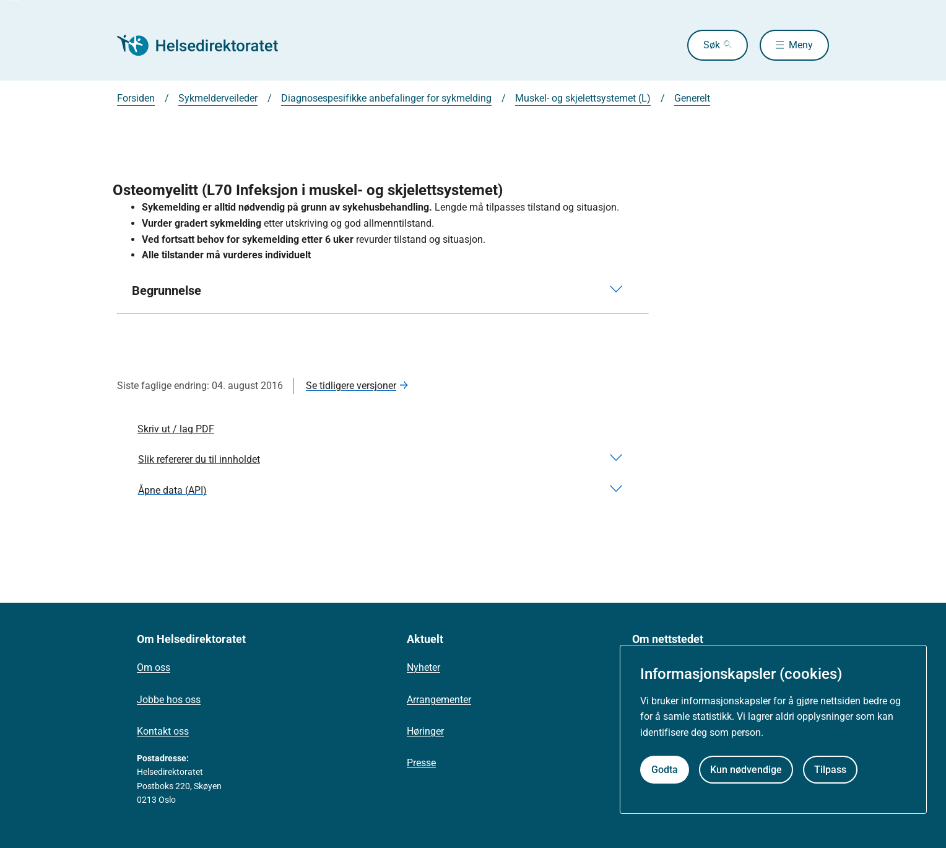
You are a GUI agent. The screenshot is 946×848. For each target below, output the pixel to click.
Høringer (425, 731)
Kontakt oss (163, 731)
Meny (801, 45)
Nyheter (423, 667)
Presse (421, 763)
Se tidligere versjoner (351, 385)
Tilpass (830, 770)
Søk (711, 45)
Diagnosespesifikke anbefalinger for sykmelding (386, 98)
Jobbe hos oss (169, 700)
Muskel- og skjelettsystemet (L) (583, 98)
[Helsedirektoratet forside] (206, 45)
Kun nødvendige (746, 770)
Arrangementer (439, 700)
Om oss (153, 667)
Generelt (692, 98)
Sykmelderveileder (218, 98)
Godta (664, 770)
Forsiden (136, 98)
